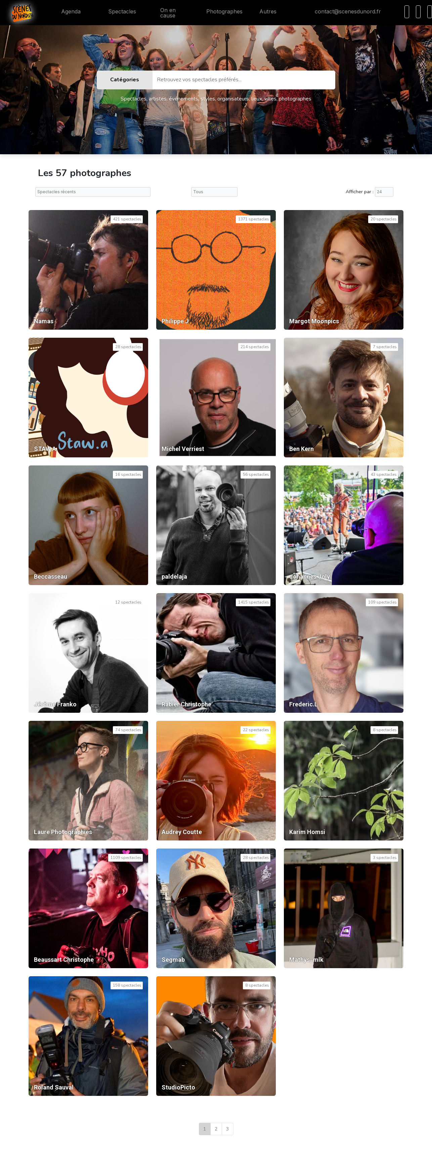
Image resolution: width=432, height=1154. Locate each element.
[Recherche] (406, 11)
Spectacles (116, 11)
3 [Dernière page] (227, 1128)
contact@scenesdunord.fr (342, 11)
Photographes (219, 11)
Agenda (65, 11)
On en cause (164, 13)
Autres (272, 11)
